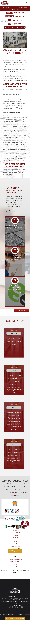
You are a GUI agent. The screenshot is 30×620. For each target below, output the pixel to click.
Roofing (16, 543)
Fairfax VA (15, 527)
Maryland (15, 535)
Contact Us (16, 563)
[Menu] (27, 3)
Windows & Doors (15, 546)
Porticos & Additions (7, 25)
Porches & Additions (16, 548)
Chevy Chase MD (15, 532)
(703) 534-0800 (19, 13)
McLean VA (16, 533)
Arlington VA (16, 529)
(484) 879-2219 (17, 605)
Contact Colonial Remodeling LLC (12, 171)
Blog (16, 564)
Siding (15, 545)
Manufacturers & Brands (16, 559)
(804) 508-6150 (20, 16)
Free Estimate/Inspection (15, 618)
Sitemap (16, 566)
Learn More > (21, 310)
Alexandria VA (15, 530)
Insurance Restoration (15, 561)
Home (15, 558)
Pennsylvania (15, 537)
